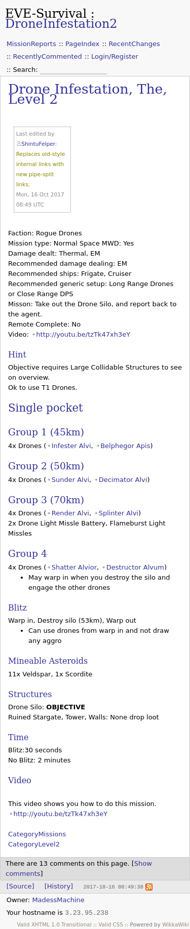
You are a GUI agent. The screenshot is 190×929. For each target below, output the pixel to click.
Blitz (17, 608)
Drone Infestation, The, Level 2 (87, 94)
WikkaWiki (175, 924)
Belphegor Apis (125, 446)
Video (19, 780)
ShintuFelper (38, 144)
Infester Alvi (71, 446)
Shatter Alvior (74, 567)
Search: (26, 69)
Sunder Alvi (70, 479)
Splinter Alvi (118, 513)
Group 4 (27, 553)
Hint (17, 354)
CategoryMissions (37, 834)
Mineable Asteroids (48, 661)
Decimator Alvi (123, 479)
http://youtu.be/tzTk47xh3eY (83, 334)
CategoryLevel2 (34, 844)
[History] (59, 886)
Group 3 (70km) (46, 500)
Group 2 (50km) (46, 466)
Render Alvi (70, 513)
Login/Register (114, 56)
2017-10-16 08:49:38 (113, 886)
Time (18, 737)
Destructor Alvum (135, 567)
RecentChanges (134, 44)
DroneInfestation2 (61, 24)
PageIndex (82, 44)
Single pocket (45, 407)
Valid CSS (110, 924)
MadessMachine (58, 899)
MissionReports (31, 44)
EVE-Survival (46, 14)
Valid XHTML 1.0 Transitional (54, 924)
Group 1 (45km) (46, 432)
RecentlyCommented (47, 56)
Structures (30, 694)
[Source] (20, 886)
